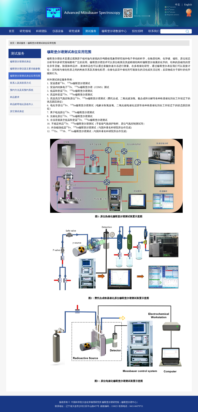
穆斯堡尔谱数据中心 (114, 31)
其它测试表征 (17, 111)
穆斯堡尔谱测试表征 (20, 61)
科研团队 (41, 31)
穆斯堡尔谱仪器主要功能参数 (25, 68)
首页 (11, 31)
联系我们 (153, 31)
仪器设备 (58, 31)
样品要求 (14, 97)
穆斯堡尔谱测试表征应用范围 (42, 43)
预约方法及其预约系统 (21, 90)
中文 (177, 4)
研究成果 (74, 31)
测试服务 (90, 31)
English (188, 4)
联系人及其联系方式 (20, 83)
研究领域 (25, 31)
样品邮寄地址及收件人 (21, 104)
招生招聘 (137, 31)
